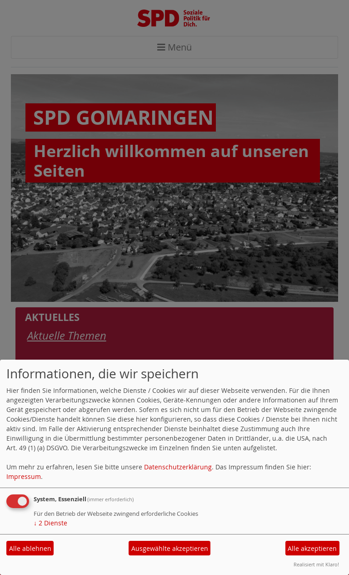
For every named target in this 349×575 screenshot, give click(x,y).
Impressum (23, 476)
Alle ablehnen (30, 548)
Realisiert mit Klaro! (316, 564)
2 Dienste (50, 523)
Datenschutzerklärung (178, 467)
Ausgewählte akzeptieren (169, 548)
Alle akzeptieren (312, 548)
